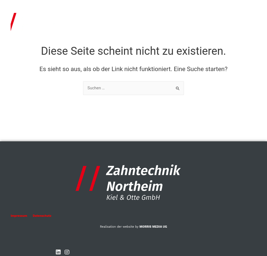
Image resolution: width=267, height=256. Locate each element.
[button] (240, 23)
